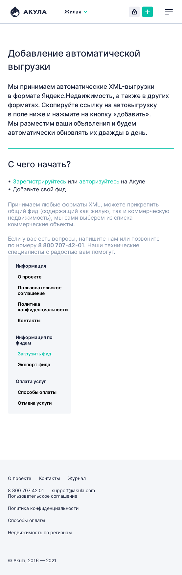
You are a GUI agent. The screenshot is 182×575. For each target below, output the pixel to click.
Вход (134, 11)
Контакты (29, 320)
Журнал (77, 478)
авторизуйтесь (99, 181)
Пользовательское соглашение (39, 290)
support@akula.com (73, 490)
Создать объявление (147, 11)
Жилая (76, 12)
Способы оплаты (37, 392)
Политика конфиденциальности (43, 306)
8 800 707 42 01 (26, 490)
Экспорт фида (34, 364)
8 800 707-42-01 (61, 245)
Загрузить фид (34, 353)
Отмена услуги (35, 403)
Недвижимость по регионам (40, 532)
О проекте (29, 276)
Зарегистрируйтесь (39, 181)
